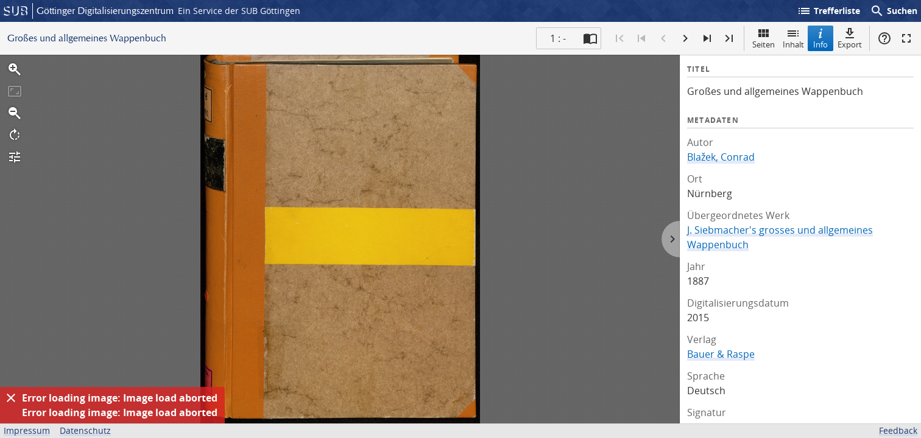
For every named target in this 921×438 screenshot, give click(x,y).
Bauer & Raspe (721, 354)
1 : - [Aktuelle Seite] (558, 38)
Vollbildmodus (906, 38)
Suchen (893, 11)
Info (820, 38)
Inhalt (793, 38)
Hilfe (884, 38)
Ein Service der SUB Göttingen (239, 10)
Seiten (763, 38)
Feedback (898, 430)
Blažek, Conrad (721, 157)
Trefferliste (828, 11)
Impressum (27, 430)
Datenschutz (85, 430)
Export (850, 38)
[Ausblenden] (11, 398)
